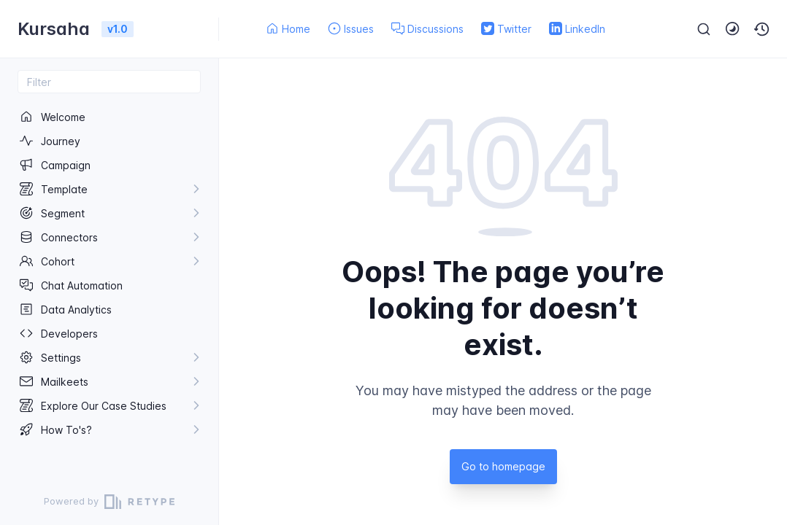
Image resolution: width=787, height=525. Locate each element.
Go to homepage (503, 466)
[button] (762, 29)
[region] (109, 286)
